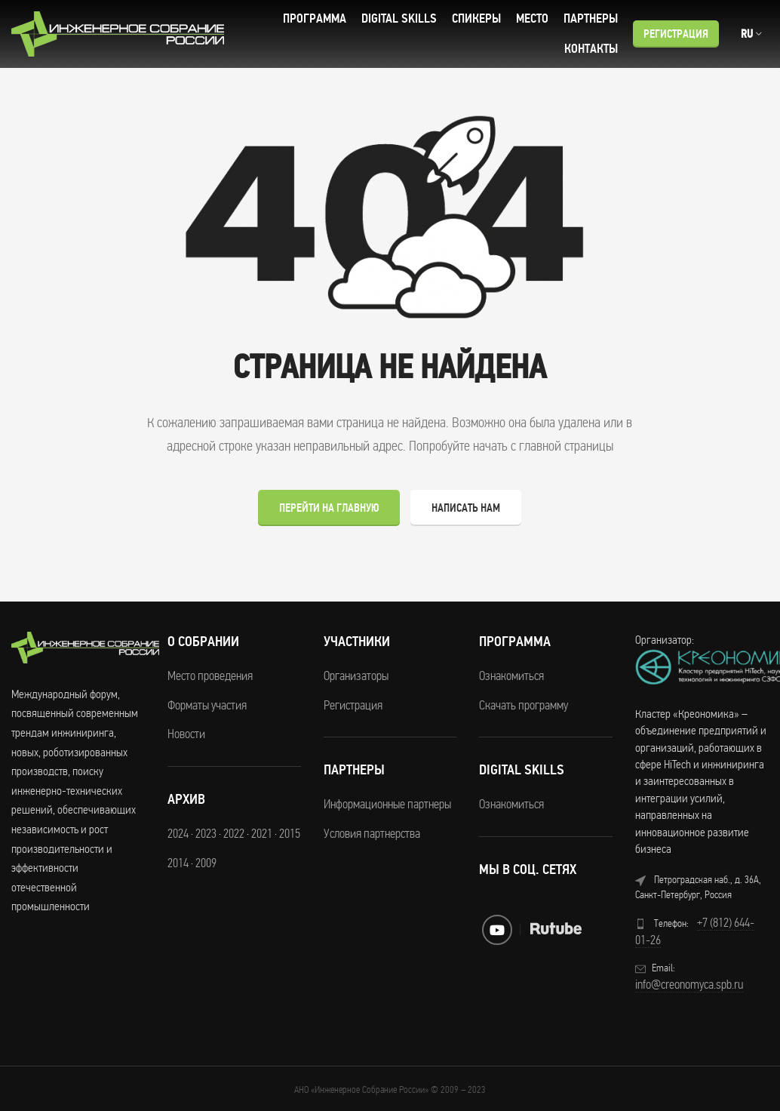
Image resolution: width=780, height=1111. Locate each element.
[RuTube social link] (556, 928)
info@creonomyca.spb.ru (689, 984)
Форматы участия (207, 704)
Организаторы (356, 675)
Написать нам (465, 508)
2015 (289, 833)
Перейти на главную (329, 508)
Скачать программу (523, 704)
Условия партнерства (372, 833)
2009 (205, 862)
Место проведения (210, 675)
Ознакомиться (511, 675)
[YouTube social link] (497, 930)
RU (747, 34)
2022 (233, 833)
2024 (178, 833)
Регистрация (675, 34)
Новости (186, 733)
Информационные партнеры (387, 803)
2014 (178, 862)
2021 (261, 833)
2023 (205, 833)
